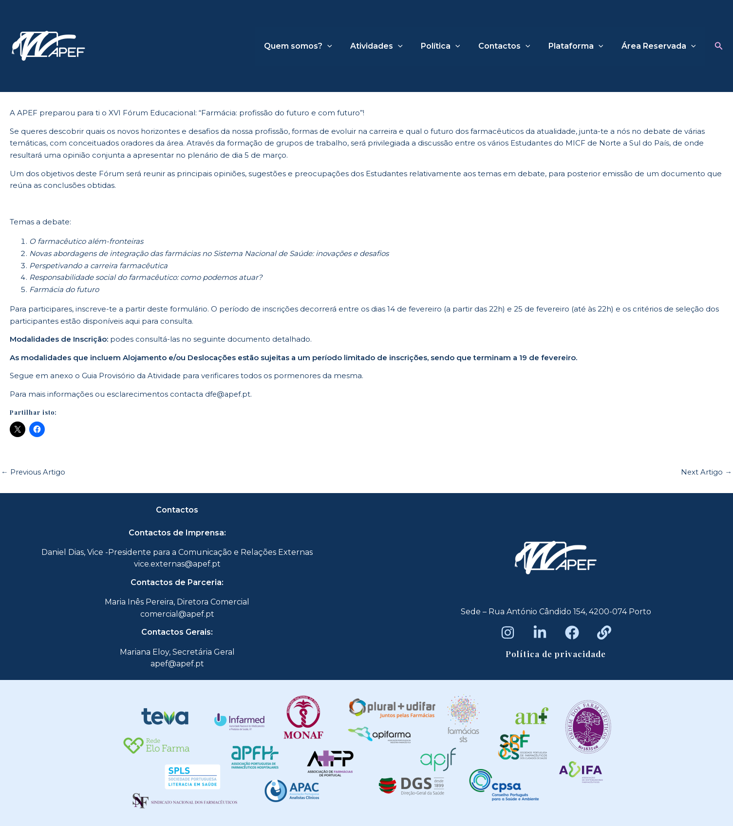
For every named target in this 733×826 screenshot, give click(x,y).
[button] (718, 46)
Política (449, 46)
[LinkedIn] (540, 632)
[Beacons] (604, 632)
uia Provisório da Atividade (135, 375)
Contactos (511, 46)
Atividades (388, 46)
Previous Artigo (33, 472)
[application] (341, 46)
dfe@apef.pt (228, 394)
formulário (189, 308)
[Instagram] (508, 632)
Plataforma (579, 46)
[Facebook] (572, 632)
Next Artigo (706, 472)
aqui (133, 321)
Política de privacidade (556, 653)
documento (249, 339)
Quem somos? (312, 46)
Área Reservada (659, 46)
